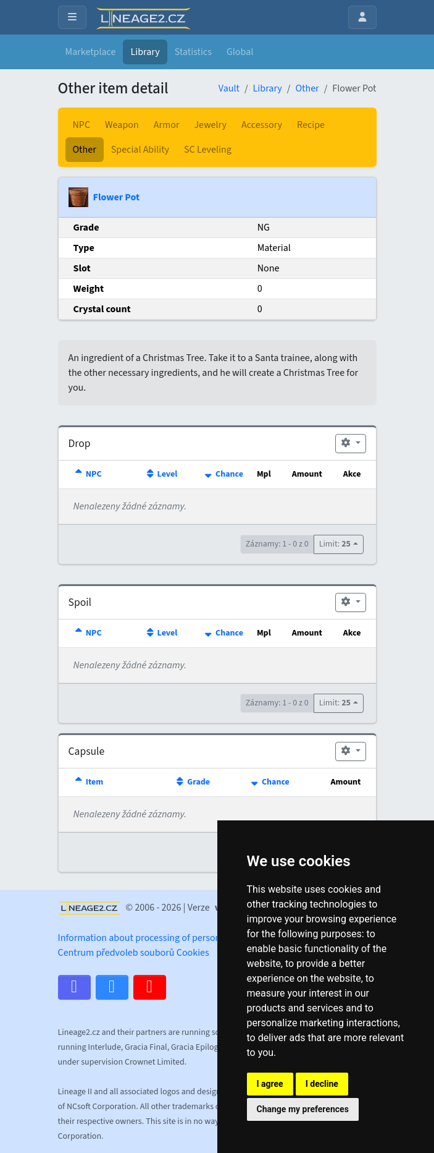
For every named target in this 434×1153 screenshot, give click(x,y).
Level (160, 474)
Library (144, 52)
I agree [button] (270, 1084)
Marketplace (90, 52)
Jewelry (210, 125)
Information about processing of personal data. (154, 938)
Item (88, 782)
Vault (229, 88)
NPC (82, 125)
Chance (223, 474)
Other (307, 88)
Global (240, 52)
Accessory (261, 125)
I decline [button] (322, 1084)
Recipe (311, 125)
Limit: (335, 544)
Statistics (193, 52)
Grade (192, 782)
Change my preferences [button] (303, 1109)
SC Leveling (208, 149)
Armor (167, 125)
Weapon (122, 125)
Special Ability (140, 149)
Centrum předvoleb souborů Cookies (133, 952)
